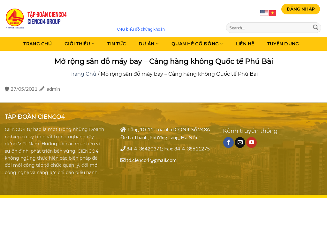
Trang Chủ (37, 44)
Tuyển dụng (283, 44)
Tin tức (116, 44)
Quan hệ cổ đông (197, 44)
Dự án (149, 44)
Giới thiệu (80, 44)
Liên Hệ (245, 44)
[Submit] (315, 27)
